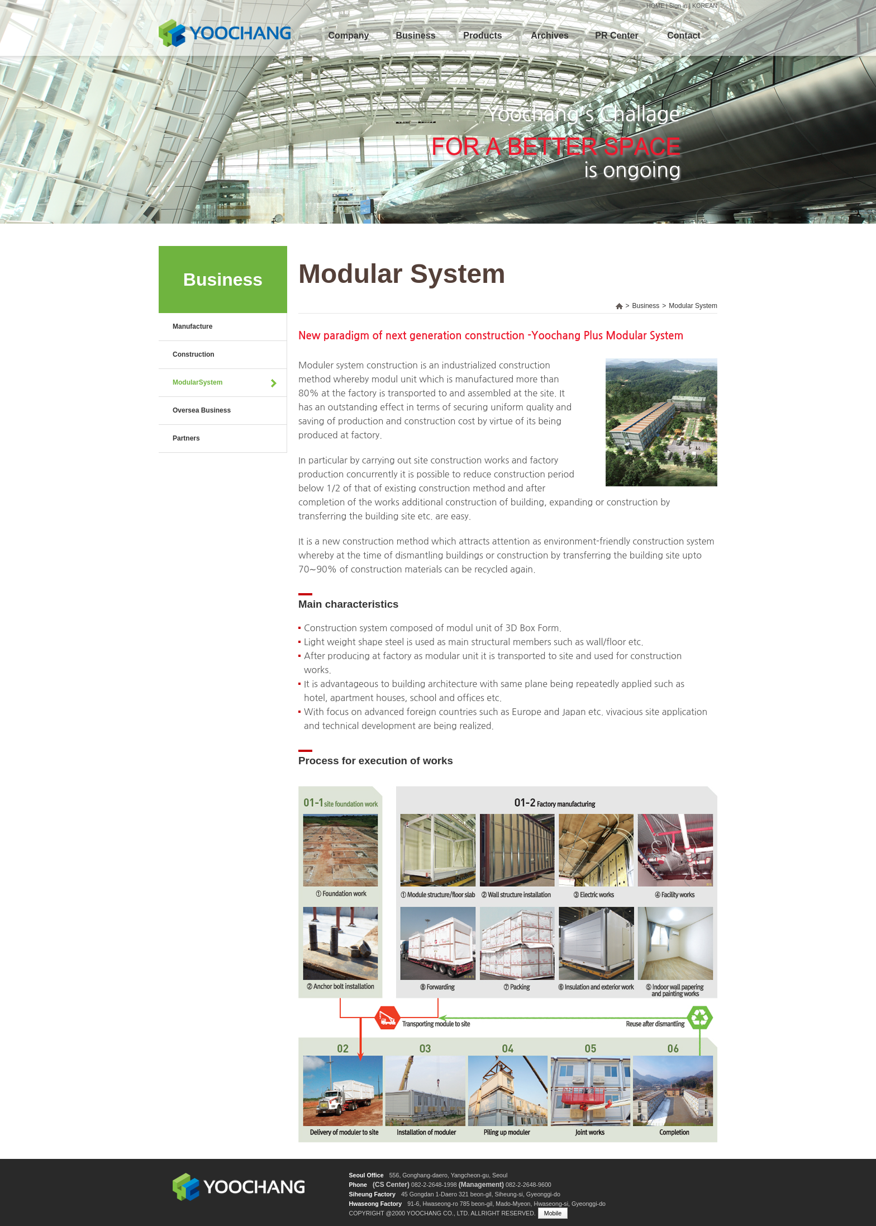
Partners (186, 438)
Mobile (552, 1213)
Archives (550, 35)
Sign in (678, 5)
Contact (684, 35)
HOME (655, 5)
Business (415, 35)
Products (482, 35)
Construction (194, 354)
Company (348, 35)
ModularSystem (197, 382)
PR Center (616, 35)
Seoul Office (366, 1175)
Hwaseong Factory (375, 1203)
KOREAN (704, 5)
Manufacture (192, 326)
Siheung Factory (372, 1194)
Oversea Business (202, 410)
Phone (358, 1184)
